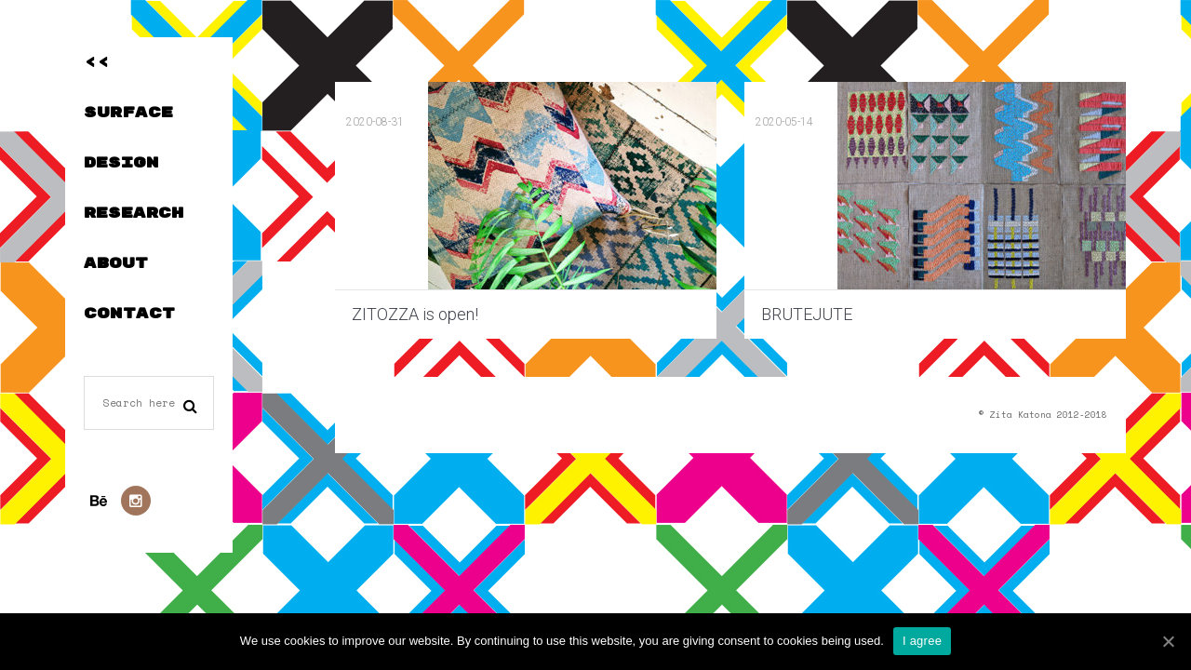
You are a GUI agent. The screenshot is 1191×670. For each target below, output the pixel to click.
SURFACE (128, 112)
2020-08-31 (375, 121)
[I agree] (1167, 641)
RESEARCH (133, 213)
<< (97, 62)
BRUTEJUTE (806, 314)
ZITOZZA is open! (415, 314)
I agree (922, 641)
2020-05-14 (784, 121)
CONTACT (129, 313)
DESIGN (121, 163)
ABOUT (116, 263)
